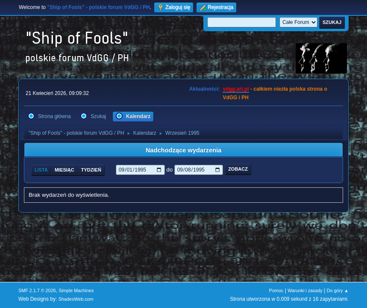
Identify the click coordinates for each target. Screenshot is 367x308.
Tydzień (91, 169)
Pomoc (276, 290)
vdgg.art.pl (236, 89)
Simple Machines (76, 290)
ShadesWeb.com (76, 299)
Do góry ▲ (338, 290)
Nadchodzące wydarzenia (184, 150)
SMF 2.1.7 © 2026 (37, 290)
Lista (41, 169)
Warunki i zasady (305, 290)
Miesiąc (64, 169)
